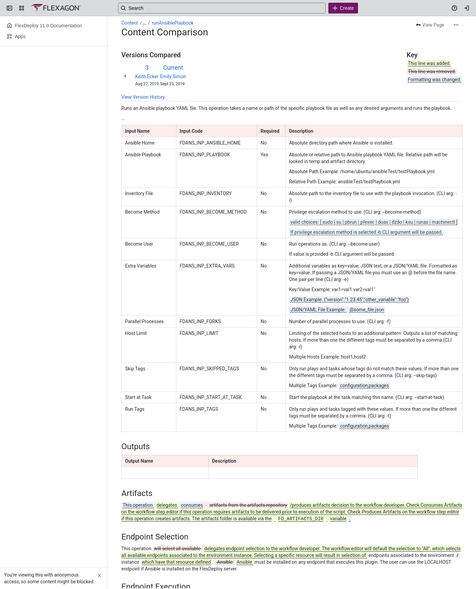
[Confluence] (56, 8)
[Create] (343, 8)
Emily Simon (173, 76)
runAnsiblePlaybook (173, 23)
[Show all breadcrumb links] (144, 23)
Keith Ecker (146, 76)
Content (129, 23)
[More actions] (456, 25)
